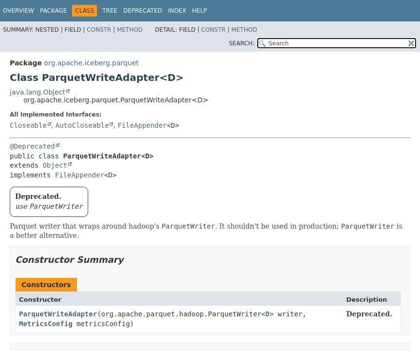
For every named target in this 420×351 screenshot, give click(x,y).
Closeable (28, 125)
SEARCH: (242, 43)
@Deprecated (32, 146)
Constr (99, 29)
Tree (109, 10)
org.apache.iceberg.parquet (91, 63)
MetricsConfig (46, 324)
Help (199, 10)
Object (54, 165)
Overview (18, 10)
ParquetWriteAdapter (58, 314)
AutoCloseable (82, 125)
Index (177, 10)
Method (130, 29)
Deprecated (142, 10)
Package (53, 10)
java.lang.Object (37, 92)
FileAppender (142, 125)
